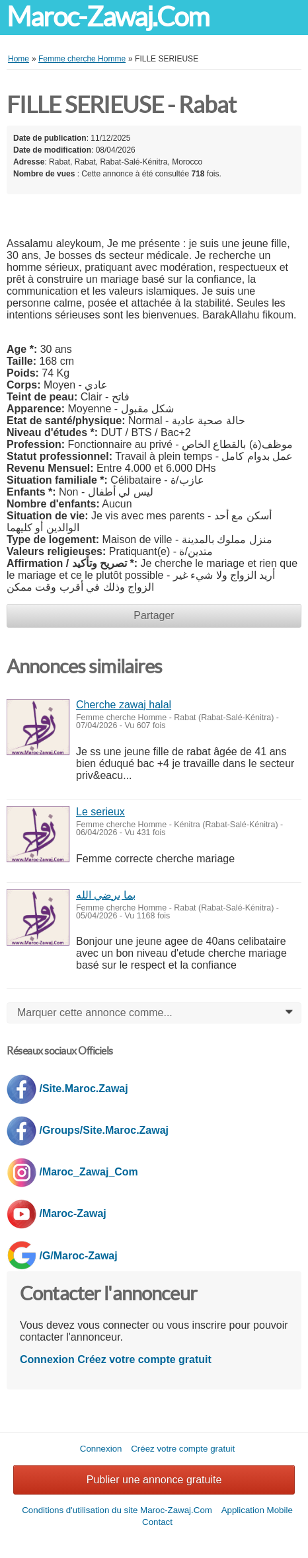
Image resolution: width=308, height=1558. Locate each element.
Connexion (47, 1359)
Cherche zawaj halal (123, 704)
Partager (154, 615)
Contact (157, 1522)
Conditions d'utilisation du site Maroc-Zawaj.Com (117, 1510)
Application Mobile (257, 1510)
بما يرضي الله (105, 895)
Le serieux (100, 811)
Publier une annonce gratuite (154, 1479)
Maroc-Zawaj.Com (108, 17)
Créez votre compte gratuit (144, 1359)
